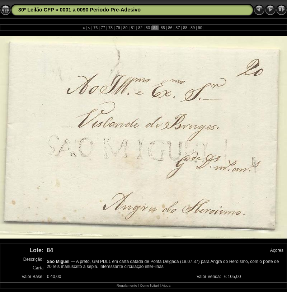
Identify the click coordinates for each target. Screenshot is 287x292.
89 (192, 27)
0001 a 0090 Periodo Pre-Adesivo (100, 10)
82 (140, 27)
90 (200, 27)
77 (103, 27)
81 (133, 27)
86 (170, 27)
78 (110, 27)
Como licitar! (149, 285)
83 (148, 27)
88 (185, 27)
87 (177, 27)
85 (163, 27)
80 (125, 27)
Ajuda (165, 285)
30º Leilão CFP (36, 10)
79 (118, 27)
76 (95, 27)
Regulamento (127, 285)
